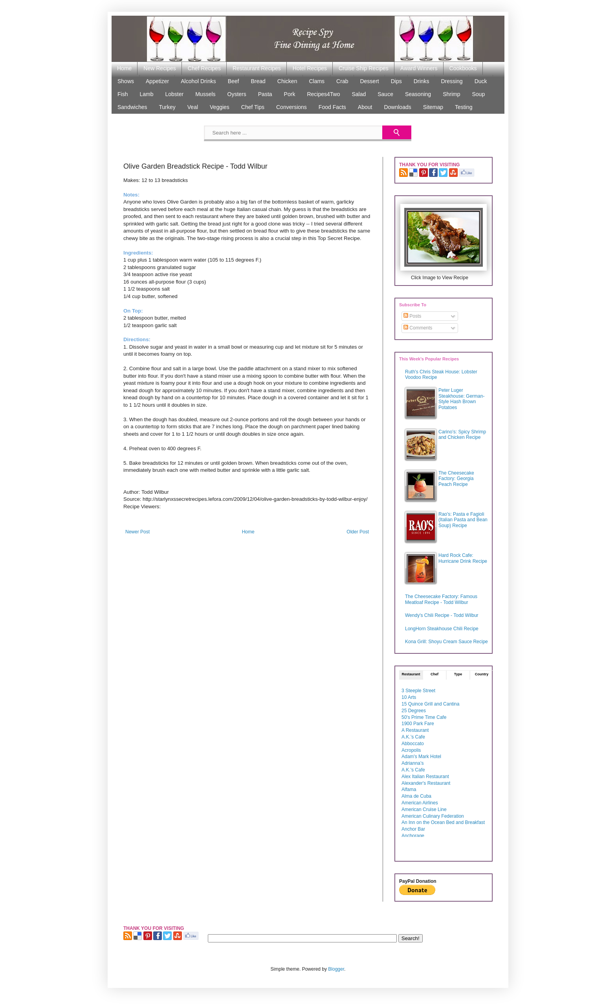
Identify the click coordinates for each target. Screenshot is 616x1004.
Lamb (146, 94)
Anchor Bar (413, 829)
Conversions (291, 107)
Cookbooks (463, 68)
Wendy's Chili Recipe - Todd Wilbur (441, 615)
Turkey (167, 107)
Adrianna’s (413, 763)
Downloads (397, 107)
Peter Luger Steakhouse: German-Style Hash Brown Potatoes (461, 398)
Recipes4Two (323, 94)
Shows (125, 81)
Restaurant (411, 674)
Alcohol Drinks (198, 81)
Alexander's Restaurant (426, 783)
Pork (289, 94)
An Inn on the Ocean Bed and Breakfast (443, 822)
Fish (122, 94)
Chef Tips (252, 107)
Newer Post (137, 532)
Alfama (409, 789)
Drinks (421, 81)
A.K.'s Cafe (413, 770)
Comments (417, 328)
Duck (481, 81)
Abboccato (413, 743)
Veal (192, 107)
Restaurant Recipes (257, 68)
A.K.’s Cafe (413, 737)
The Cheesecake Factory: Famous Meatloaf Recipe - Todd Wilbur (441, 599)
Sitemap (433, 107)
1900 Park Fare (418, 723)
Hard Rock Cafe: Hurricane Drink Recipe (462, 558)
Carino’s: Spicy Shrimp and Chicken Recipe (462, 434)
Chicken (287, 81)
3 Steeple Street (418, 690)
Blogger (336, 969)
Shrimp (451, 94)
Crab (342, 81)
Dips (396, 81)
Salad (359, 94)
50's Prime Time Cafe (424, 717)
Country (482, 674)
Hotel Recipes (310, 68)
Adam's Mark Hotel (421, 756)
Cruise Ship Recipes (364, 68)
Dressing (451, 81)
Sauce (385, 94)
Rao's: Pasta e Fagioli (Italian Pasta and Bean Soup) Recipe (463, 519)
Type (458, 674)
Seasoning (418, 94)
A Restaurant (415, 730)
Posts (412, 316)
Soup (478, 94)
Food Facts (332, 107)
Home (124, 68)
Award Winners (419, 68)
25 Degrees (414, 710)
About (365, 107)
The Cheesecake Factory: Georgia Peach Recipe (456, 478)
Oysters (236, 94)
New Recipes (159, 68)
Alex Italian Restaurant (425, 776)
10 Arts (409, 697)
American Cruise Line (424, 809)
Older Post (357, 532)
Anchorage (413, 835)
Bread (258, 81)
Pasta (265, 94)
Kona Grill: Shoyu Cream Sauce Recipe (446, 641)
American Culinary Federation (433, 816)
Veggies (219, 107)
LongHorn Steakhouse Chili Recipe (441, 628)
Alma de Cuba (416, 796)
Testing (463, 107)
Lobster (174, 94)
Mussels (205, 94)
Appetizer (157, 81)
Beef (233, 81)
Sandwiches (132, 107)
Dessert (369, 81)
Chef (434, 674)
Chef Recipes (204, 68)
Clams (316, 81)
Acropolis (411, 750)
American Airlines (420, 803)
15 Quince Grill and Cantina (430, 704)
